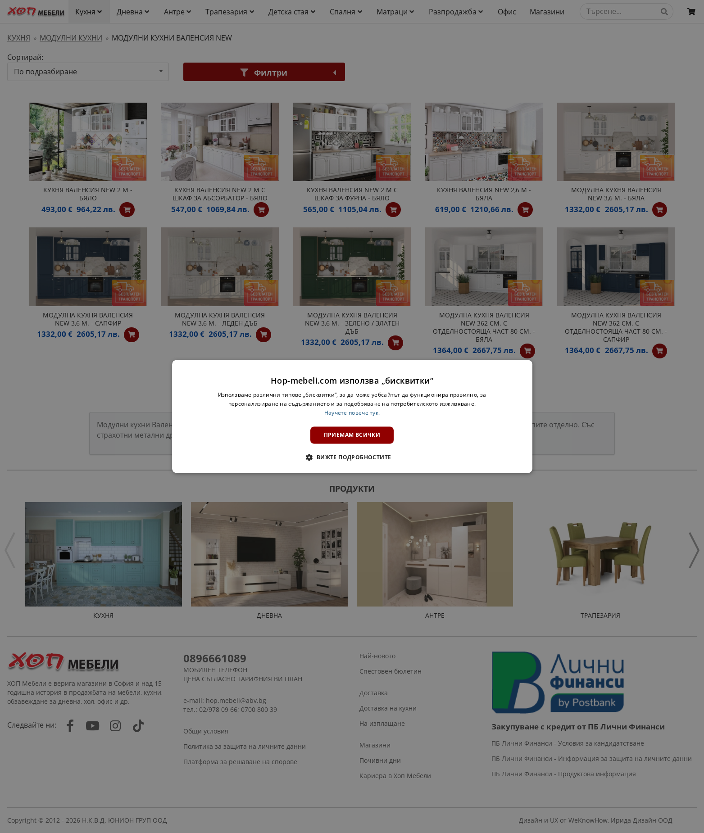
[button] (352, 457)
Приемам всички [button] (352, 435)
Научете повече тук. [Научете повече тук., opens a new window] (352, 412)
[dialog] (352, 416)
